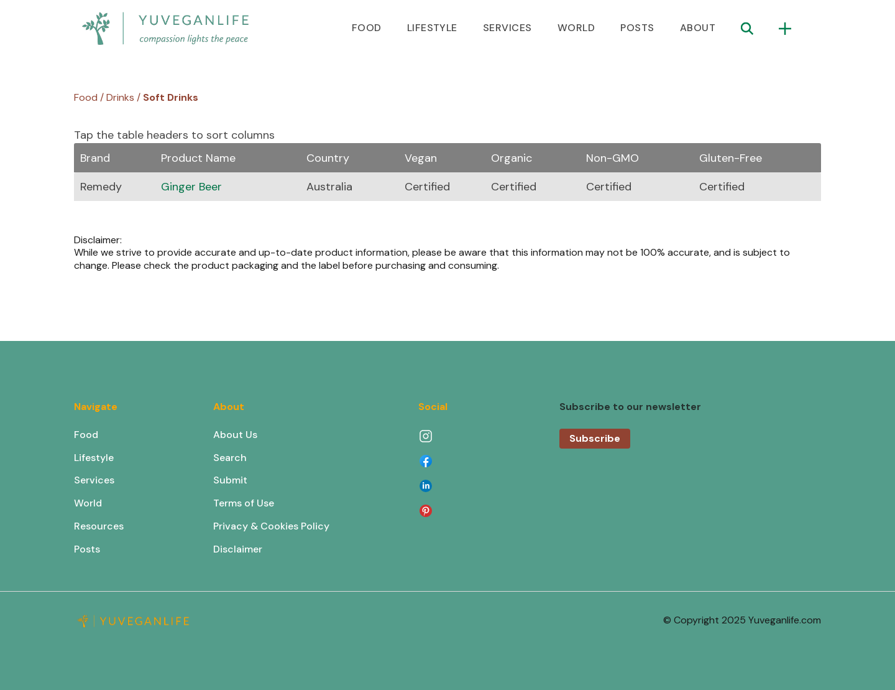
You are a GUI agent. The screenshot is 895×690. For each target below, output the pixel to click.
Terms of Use (243, 503)
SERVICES (507, 27)
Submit (230, 480)
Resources (99, 526)
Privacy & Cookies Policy (271, 526)
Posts (87, 549)
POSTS (637, 27)
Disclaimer (237, 549)
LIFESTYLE (432, 27)
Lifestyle (94, 457)
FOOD (367, 27)
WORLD (576, 27)
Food (86, 434)
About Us (235, 434)
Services (94, 480)
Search (230, 457)
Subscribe (594, 438)
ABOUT (697, 27)
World (88, 503)
